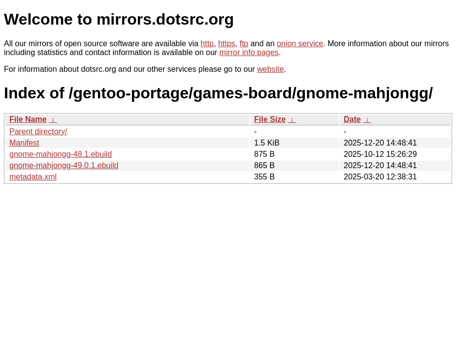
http (207, 43)
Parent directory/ (38, 131)
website (270, 69)
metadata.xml (33, 177)
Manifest (24, 143)
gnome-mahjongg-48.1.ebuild (60, 154)
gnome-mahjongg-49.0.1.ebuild (63, 165)
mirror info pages (249, 52)
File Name (28, 119)
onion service (300, 43)
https (226, 43)
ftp (243, 43)
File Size (270, 119)
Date (352, 119)
